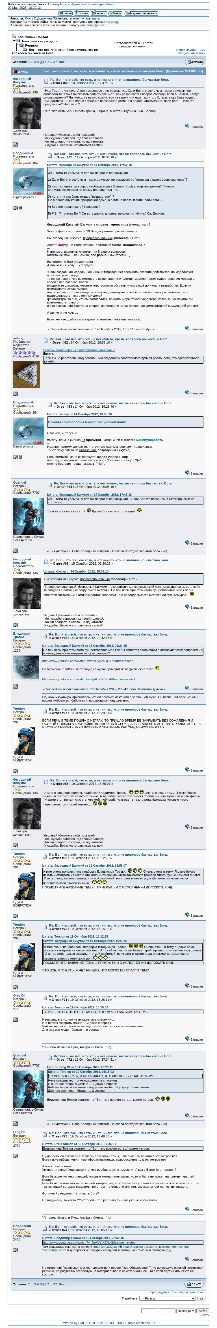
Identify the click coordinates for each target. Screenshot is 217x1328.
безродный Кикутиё (22, 80)
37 (55, 62)
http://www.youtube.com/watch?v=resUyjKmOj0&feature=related (87, 661)
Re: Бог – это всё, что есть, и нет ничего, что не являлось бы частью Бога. (109, 79)
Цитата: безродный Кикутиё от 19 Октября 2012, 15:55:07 (84, 865)
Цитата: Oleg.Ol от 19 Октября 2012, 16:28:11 (80, 1067)
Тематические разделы (39, 41)
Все (62, 62)
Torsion (19, 708)
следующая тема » (191, 53)
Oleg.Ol (19, 995)
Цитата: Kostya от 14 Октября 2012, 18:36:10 (76, 571)
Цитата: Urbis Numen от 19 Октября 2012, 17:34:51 (79, 1144)
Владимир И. (23, 153)
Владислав (22, 1225)
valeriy (18, 338)
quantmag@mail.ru (93, 25)
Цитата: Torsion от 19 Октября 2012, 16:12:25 (75, 936)
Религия (31, 45)
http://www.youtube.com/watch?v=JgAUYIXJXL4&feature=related (88, 679)
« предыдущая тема (190, 49)
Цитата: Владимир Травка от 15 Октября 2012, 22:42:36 (83, 1238)
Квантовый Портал (33, 37)
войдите (74, 4)
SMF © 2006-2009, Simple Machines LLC (127, 1323)
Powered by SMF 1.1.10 (77, 1323)
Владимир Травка (21, 635)
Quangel (19, 482)
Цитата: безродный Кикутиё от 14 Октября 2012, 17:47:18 (89, 165)
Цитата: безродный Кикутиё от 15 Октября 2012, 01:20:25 (84, 645)
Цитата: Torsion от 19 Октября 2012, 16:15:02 (75, 1007)
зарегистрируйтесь (101, 4)
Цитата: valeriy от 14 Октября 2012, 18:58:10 (79, 414)
